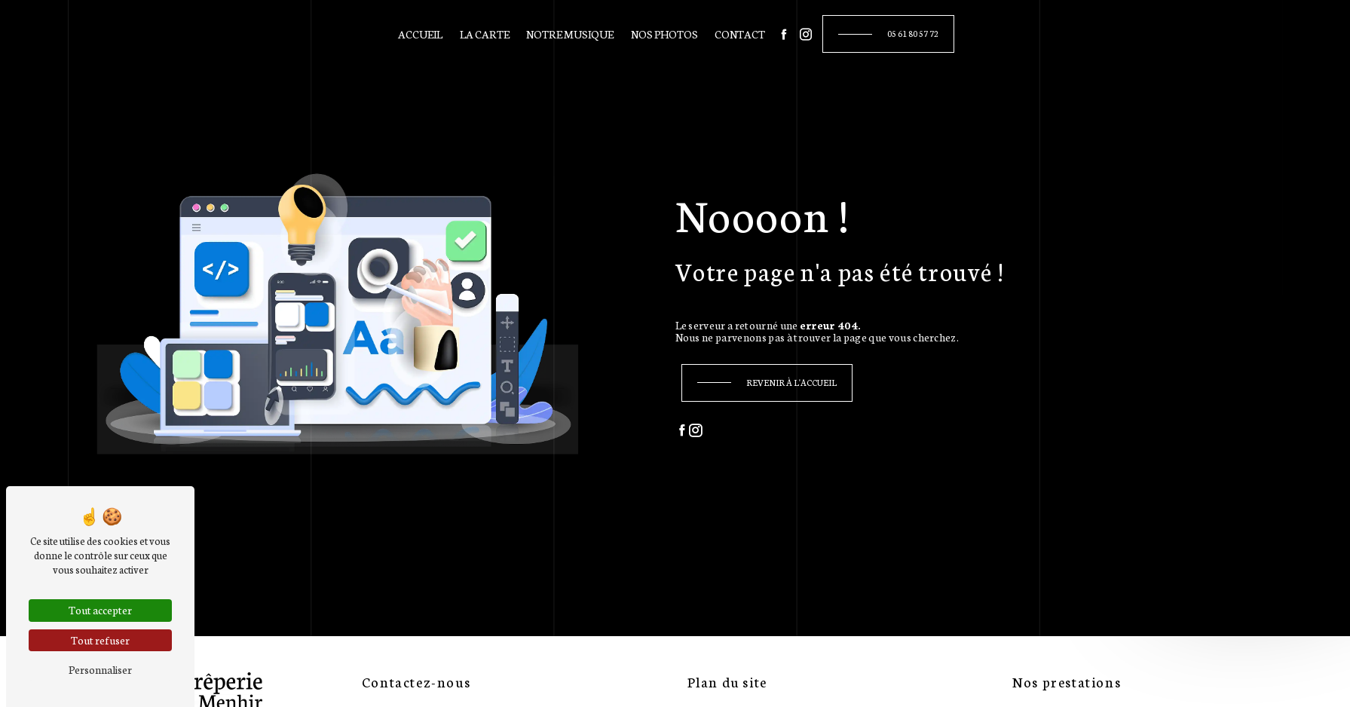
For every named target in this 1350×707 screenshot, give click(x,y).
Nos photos (664, 33)
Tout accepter (100, 609)
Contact (740, 33)
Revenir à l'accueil (791, 382)
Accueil (420, 33)
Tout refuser (100, 639)
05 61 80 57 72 (912, 33)
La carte (485, 33)
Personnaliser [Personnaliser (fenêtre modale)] (100, 669)
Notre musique (570, 33)
